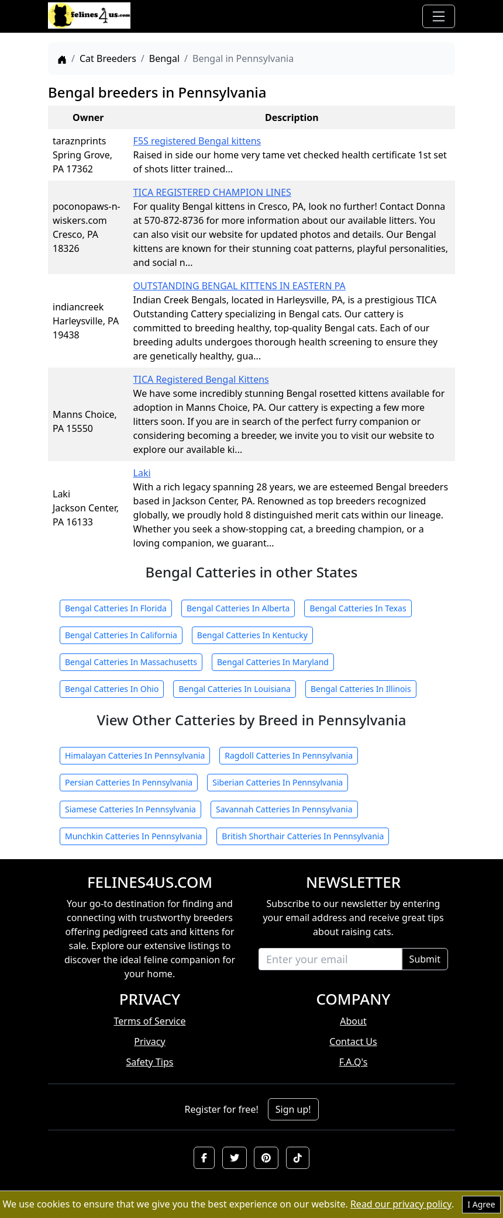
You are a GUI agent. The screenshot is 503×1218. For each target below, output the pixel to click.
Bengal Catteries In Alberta (238, 608)
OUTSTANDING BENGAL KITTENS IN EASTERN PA (239, 285)
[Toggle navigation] (438, 16)
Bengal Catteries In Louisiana (234, 688)
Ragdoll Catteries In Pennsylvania (289, 755)
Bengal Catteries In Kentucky (252, 635)
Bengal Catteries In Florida (116, 608)
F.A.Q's (353, 1062)
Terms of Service (150, 1021)
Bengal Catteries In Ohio (112, 688)
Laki (142, 472)
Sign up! (293, 1109)
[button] (204, 1158)
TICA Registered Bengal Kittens (201, 379)
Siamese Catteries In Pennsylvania (130, 809)
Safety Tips (150, 1062)
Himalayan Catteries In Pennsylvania (135, 755)
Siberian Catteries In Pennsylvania (277, 782)
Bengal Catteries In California (121, 635)
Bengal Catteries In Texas (357, 608)
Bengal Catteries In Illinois (361, 688)
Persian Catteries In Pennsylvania (128, 782)
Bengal (164, 58)
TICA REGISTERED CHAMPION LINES (212, 192)
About (353, 1021)
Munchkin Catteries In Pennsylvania (133, 836)
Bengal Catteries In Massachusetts (131, 661)
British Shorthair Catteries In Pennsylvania (303, 836)
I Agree (481, 1204)
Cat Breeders (108, 58)
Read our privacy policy (401, 1204)
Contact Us (353, 1041)
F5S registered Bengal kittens (197, 140)
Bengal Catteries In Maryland (273, 661)
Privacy (149, 1041)
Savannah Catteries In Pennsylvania (284, 809)
